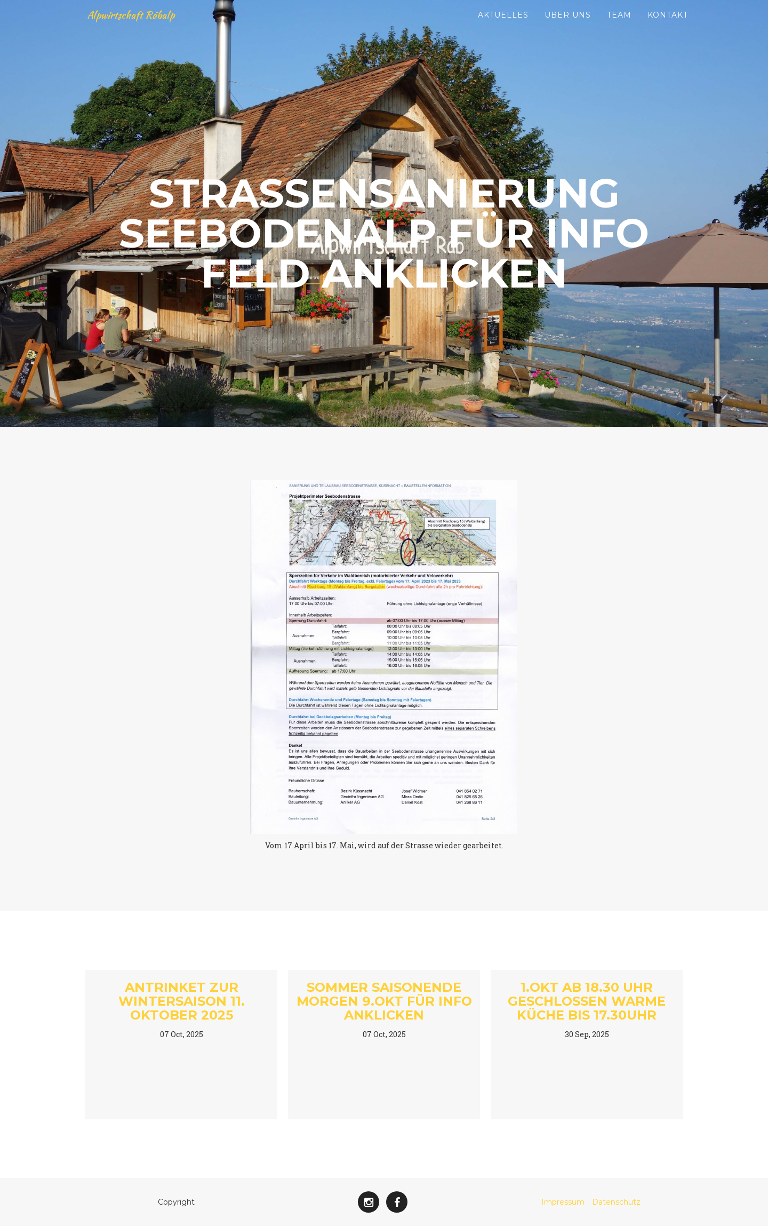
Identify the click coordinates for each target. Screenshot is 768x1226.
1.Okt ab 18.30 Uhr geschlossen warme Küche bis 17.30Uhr (587, 1001)
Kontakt (667, 26)
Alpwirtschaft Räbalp (142, 26)
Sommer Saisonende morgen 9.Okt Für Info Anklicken (384, 1001)
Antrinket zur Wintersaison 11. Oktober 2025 (181, 1001)
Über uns (568, 26)
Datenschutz (616, 1202)
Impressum (563, 1202)
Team (619, 26)
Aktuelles (503, 26)
